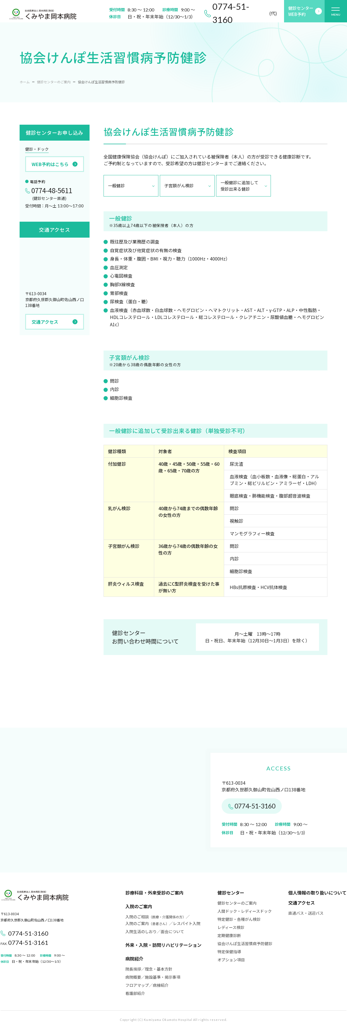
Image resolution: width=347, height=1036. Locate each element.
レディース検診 (230, 927)
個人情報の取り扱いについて (317, 892)
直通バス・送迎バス (305, 913)
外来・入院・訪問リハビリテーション (163, 945)
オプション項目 (231, 959)
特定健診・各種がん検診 (239, 919)
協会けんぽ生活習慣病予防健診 (244, 943)
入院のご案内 (138, 906)
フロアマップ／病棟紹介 (146, 985)
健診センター (230, 892)
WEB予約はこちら (55, 164)
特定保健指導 (229, 951)
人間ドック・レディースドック (244, 911)
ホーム (25, 81)
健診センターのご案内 (54, 81)
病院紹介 (134, 958)
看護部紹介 (135, 993)
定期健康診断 (229, 935)
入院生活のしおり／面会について (154, 931)
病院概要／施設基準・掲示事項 (152, 977)
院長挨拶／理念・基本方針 (148, 969)
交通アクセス (55, 321)
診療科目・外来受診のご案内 (154, 892)
